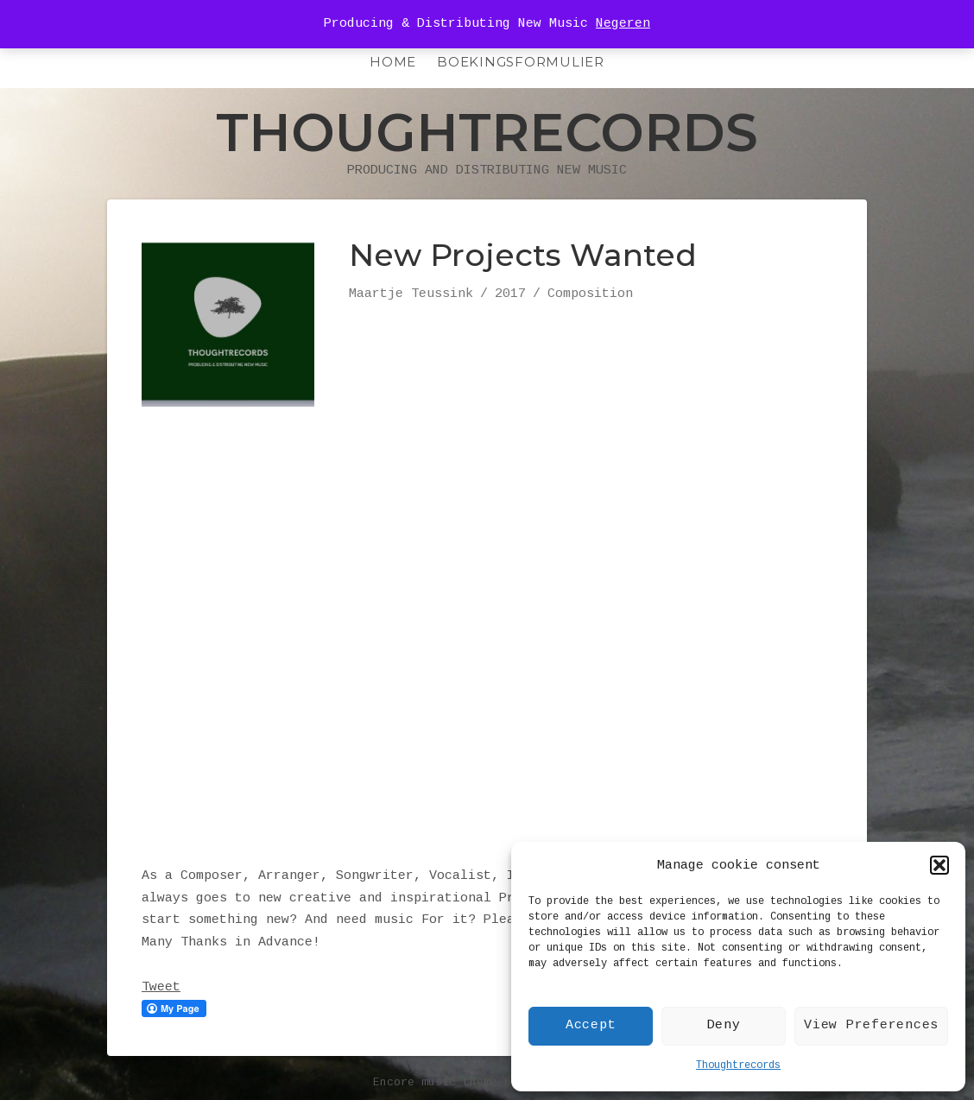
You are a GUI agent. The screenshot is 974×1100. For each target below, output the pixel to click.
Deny (724, 1025)
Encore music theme (435, 1082)
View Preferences (871, 1025)
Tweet (161, 987)
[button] (939, 865)
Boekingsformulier (520, 62)
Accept (591, 1025)
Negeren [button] (623, 23)
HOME (393, 62)
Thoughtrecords (738, 1065)
